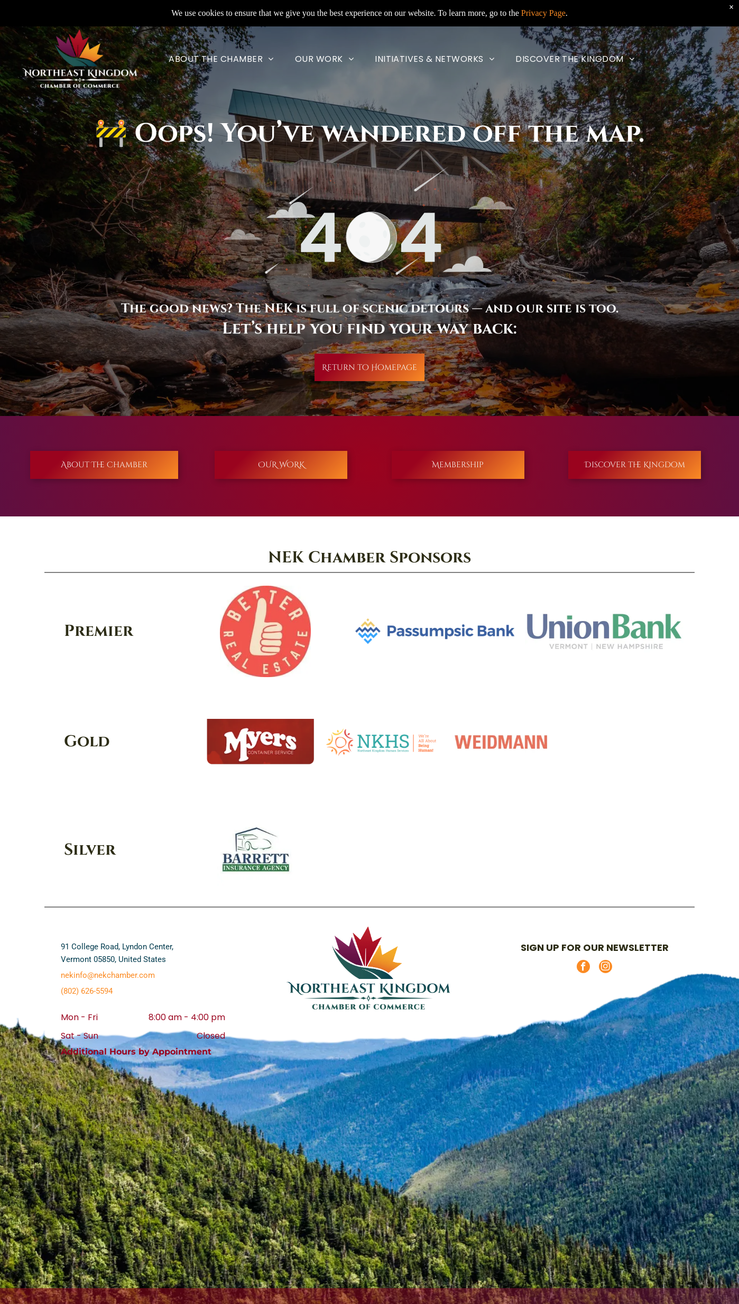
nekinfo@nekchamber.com (108, 975)
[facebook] (583, 968)
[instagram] (605, 968)
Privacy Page (543, 12)
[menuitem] (221, 59)
